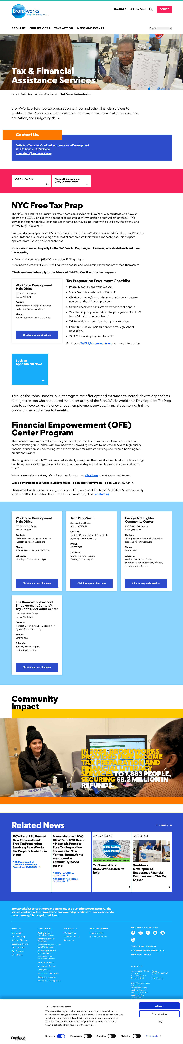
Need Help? (120, 9)
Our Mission (17, 933)
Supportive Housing (47, 977)
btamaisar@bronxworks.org (34, 153)
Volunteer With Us (72, 936)
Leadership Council (20, 944)
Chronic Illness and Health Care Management (49, 945)
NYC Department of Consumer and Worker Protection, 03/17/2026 (27, 864)
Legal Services (44, 969)
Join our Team (138, 9)
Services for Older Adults (49, 973)
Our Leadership (19, 936)
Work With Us (70, 933)
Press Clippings (96, 933)
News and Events (90, 28)
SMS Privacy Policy (141, 954)
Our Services (40, 28)
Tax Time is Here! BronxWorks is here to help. (109, 868)
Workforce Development (46, 94)
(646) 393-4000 (160, 973)
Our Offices (17, 955)
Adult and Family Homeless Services (46, 934)
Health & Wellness (46, 962)
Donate (164, 9)
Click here (136, 950)
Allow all (159, 1006)
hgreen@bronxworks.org (83, 538)
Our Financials (18, 951)
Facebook (133, 933)
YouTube (133, 940)
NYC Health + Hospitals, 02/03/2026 (65, 879)
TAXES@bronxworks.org (96, 343)
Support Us (69, 940)
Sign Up (135, 946)
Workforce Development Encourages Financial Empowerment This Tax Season (150, 872)
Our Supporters (19, 947)
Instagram (140, 933)
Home (14, 94)
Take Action (63, 28)
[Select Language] (160, 28)
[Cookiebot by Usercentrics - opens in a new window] (18, 1038)
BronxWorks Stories (98, 936)
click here (91, 475)
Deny (159, 1021)
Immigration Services (47, 966)
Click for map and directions (37, 335)
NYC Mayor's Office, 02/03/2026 (63, 874)
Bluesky (155, 933)
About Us (19, 28)
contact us (102, 494)
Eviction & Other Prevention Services (46, 957)
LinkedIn (162, 933)
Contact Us (157, 978)
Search (151, 9)
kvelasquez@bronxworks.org (30, 309)
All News (164, 825)
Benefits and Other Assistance (46, 939)
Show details (152, 1036)
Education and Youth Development (47, 951)
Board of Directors (20, 940)
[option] (91, 757)
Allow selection (159, 1014)
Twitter (148, 933)
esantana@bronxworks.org (138, 541)
